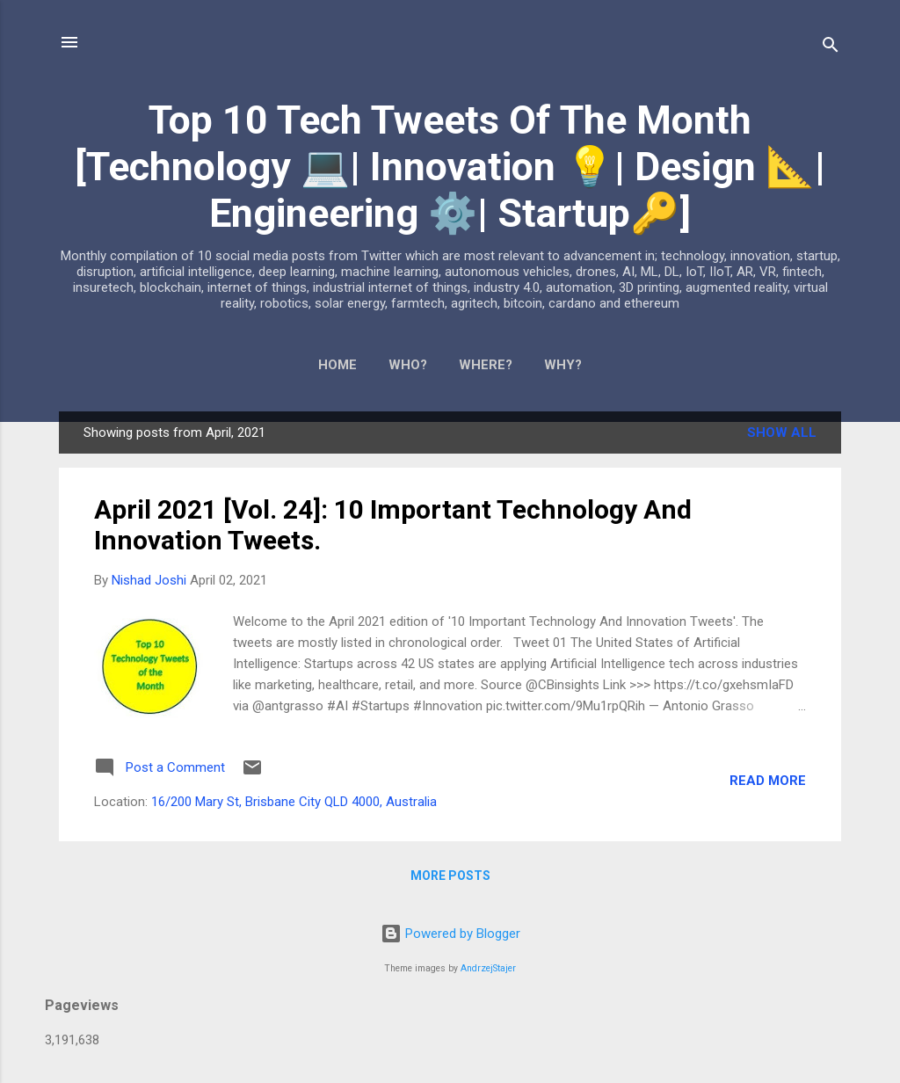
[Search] (830, 48)
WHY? (563, 365)
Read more (767, 781)
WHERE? (485, 365)
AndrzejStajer (488, 968)
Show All (782, 432)
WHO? (407, 365)
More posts (450, 876)
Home (337, 365)
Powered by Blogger (450, 933)
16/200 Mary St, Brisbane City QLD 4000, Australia (294, 802)
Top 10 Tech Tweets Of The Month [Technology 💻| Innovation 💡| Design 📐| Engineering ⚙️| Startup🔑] (450, 166)
